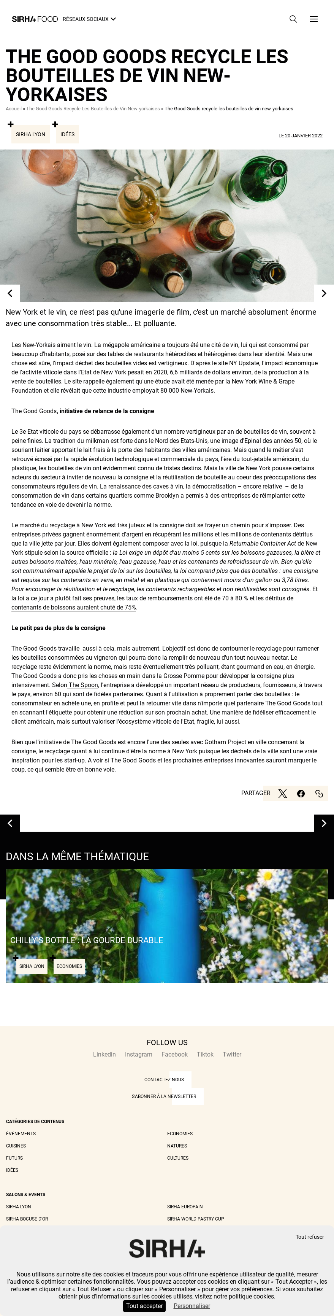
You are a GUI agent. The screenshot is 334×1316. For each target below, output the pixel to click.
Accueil (14, 108)
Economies (180, 1133)
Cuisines (16, 1146)
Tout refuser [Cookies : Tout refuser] (310, 1237)
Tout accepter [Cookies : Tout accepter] (144, 1306)
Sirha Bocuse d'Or (27, 1219)
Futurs (14, 1158)
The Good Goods (34, 411)
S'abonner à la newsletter (164, 1096)
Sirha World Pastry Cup (195, 1219)
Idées (67, 134)
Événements (21, 1133)
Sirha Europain (185, 1206)
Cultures (177, 1158)
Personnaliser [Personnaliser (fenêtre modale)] (192, 1306)
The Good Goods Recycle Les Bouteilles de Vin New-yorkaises (93, 108)
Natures (177, 1146)
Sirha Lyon (30, 134)
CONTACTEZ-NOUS (164, 1079)
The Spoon (82, 685)
